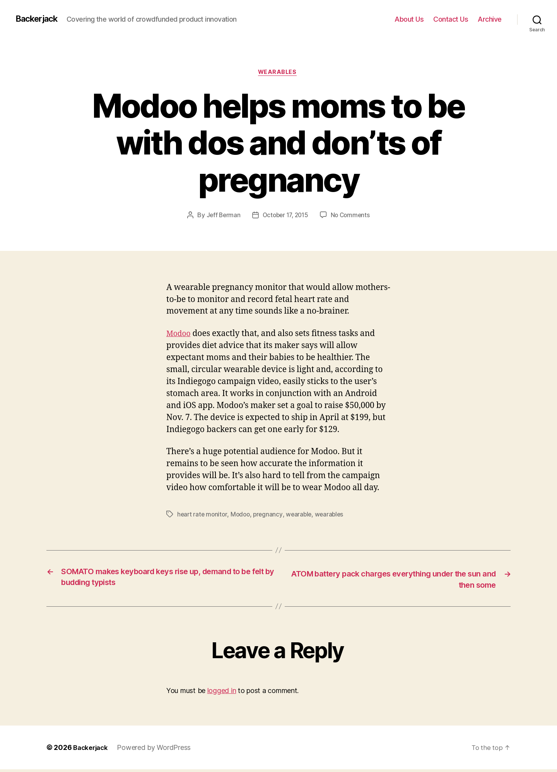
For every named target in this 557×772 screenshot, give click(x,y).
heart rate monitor (203, 515)
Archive (490, 19)
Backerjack (39, 19)
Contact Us (450, 19)
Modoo (179, 334)
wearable (302, 515)
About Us (409, 19)
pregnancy (271, 515)
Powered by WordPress (157, 750)
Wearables (278, 73)
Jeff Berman (220, 216)
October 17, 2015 (285, 216)
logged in (221, 693)
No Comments (352, 216)
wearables (334, 515)
